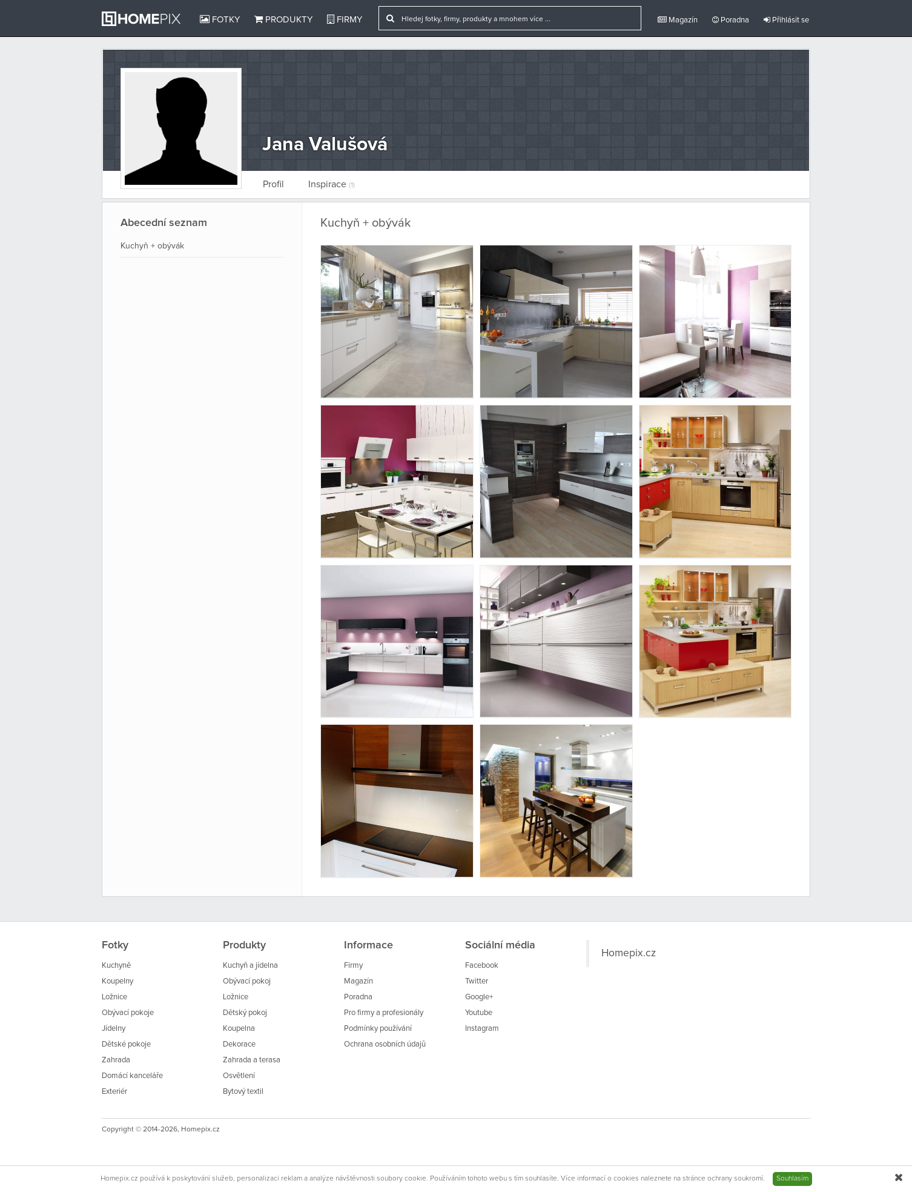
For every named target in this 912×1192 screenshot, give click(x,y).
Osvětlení (239, 1076)
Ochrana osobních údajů (385, 1044)
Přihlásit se (786, 20)
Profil (273, 184)
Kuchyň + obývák (152, 246)
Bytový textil (243, 1092)
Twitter (476, 981)
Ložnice (114, 997)
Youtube (478, 1013)
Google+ (479, 997)
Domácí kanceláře (132, 1076)
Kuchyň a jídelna (250, 966)
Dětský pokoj (245, 1013)
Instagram (482, 1029)
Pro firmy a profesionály (383, 1013)
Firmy (344, 19)
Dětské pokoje (126, 1044)
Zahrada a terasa (251, 1060)
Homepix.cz (628, 953)
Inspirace (331, 184)
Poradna (730, 20)
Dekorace (239, 1044)
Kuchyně (116, 966)
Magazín (678, 20)
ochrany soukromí (735, 1178)
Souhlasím (792, 1178)
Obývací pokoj (247, 981)
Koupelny (117, 981)
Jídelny (113, 1029)
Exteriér (114, 1092)
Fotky (220, 19)
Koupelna (239, 1029)
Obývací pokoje (128, 1013)
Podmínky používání (378, 1029)
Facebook (481, 966)
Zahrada (116, 1060)
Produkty (283, 19)
